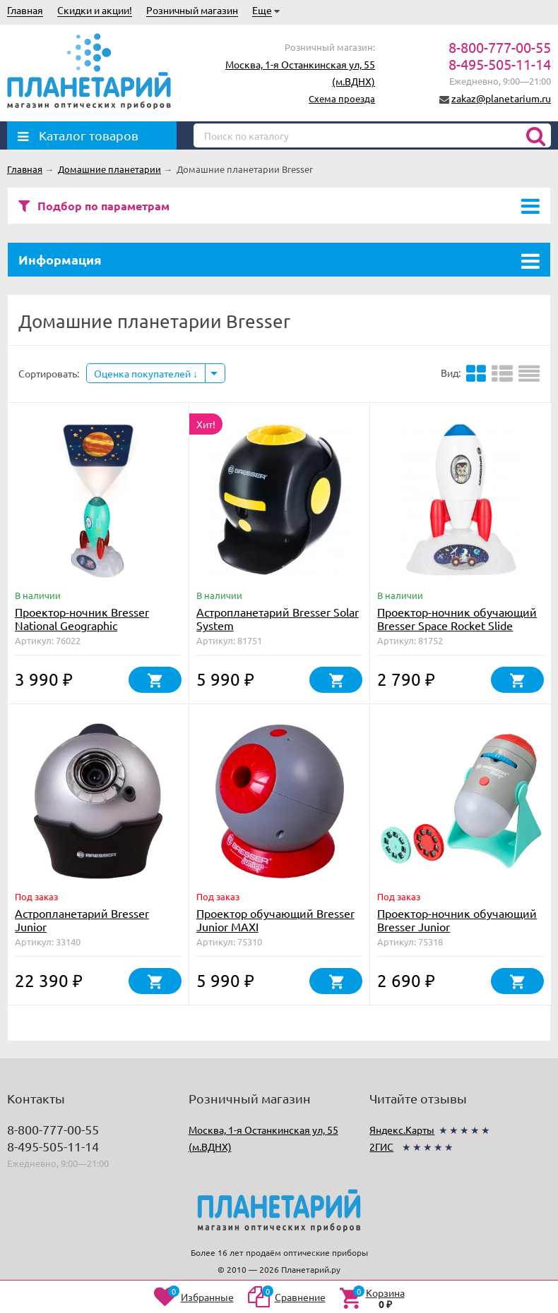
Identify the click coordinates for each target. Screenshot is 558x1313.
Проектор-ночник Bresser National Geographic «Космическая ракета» (82, 625)
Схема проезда (342, 98)
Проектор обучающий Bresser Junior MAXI (275, 919)
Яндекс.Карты (401, 1129)
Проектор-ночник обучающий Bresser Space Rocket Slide (457, 618)
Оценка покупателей (146, 373)
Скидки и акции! (94, 10)
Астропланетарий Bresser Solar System (277, 618)
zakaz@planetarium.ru (501, 98)
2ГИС (381, 1146)
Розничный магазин (192, 10)
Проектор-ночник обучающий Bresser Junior (457, 919)
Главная (25, 10)
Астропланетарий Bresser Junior (82, 919)
